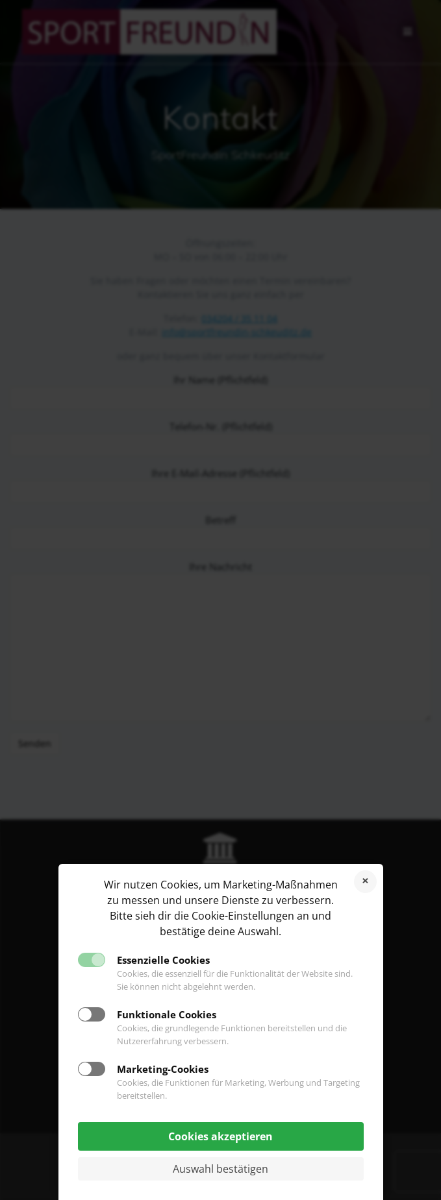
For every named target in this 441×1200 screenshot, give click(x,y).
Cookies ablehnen (365, 881)
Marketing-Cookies (162, 1068)
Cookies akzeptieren (220, 1136)
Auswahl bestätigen (220, 1169)
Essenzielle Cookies (163, 959)
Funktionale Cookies (166, 1014)
